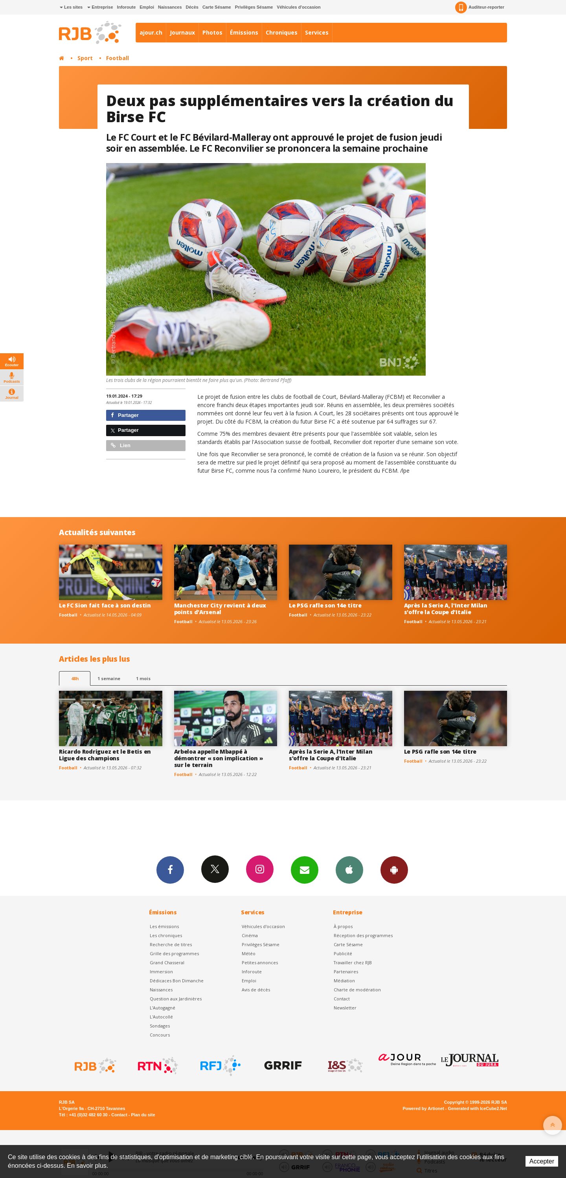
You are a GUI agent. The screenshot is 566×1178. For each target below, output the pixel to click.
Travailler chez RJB (353, 962)
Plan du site (143, 1114)
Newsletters (304, 869)
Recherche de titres (171, 944)
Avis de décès (256, 989)
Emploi (147, 7)
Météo (248, 953)
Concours (160, 1034)
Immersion (161, 971)
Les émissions (164, 926)
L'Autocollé (161, 1016)
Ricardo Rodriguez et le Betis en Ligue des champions (105, 755)
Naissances (170, 7)
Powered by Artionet (423, 1108)
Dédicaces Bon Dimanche (177, 980)
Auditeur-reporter (479, 7)
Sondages (160, 1025)
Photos (212, 32)
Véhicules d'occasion (298, 7)
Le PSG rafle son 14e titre (325, 605)
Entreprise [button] (100, 7)
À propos (343, 926)
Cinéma (250, 935)
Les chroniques (166, 935)
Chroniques (282, 32)
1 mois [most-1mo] (143, 678)
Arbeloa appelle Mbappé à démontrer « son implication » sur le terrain (218, 758)
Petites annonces (260, 962)
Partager (125, 415)
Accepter (541, 1161)
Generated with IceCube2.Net (477, 1108)
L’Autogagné (162, 1007)
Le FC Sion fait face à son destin (105, 605)
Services (317, 32)
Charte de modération (357, 989)
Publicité (343, 953)
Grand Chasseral (167, 962)
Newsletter (345, 1007)
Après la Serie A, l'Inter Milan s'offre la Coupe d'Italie (445, 609)
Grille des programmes (174, 953)
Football (117, 58)
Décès (192, 7)
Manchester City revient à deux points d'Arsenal (220, 609)
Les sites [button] (71, 7)
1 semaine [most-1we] (108, 678)
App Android (394, 869)
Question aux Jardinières (176, 998)
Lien (120, 445)
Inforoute (126, 7)
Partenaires (346, 971)
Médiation (344, 980)
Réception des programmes (363, 935)
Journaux (182, 32)
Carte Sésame (216, 7)
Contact (342, 998)
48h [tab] (75, 678)
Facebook (170, 869)
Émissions (244, 32)
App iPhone (349, 869)
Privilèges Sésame (254, 7)
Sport (85, 58)
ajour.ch (151, 32)
